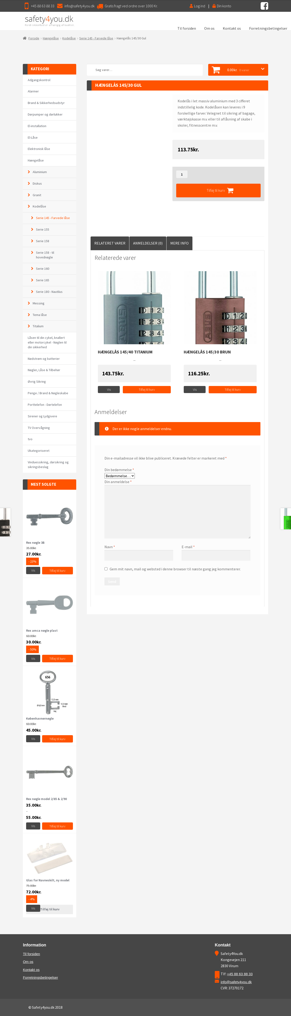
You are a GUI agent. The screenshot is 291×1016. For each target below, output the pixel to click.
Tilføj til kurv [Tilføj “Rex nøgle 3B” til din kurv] (57, 570)
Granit (37, 195)
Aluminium (40, 172)
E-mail (188, 546)
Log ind (197, 6)
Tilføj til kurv (216, 190)
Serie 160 (42, 268)
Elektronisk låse (39, 149)
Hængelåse (51, 38)
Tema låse (40, 315)
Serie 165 (42, 280)
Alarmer (33, 91)
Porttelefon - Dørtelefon (45, 404)
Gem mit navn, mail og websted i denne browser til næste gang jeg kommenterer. (175, 569)
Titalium (38, 326)
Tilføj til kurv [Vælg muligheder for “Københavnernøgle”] (57, 739)
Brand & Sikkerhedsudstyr (46, 103)
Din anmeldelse (118, 481)
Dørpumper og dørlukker (45, 114)
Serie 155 (42, 229)
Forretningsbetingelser (268, 28)
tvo (30, 439)
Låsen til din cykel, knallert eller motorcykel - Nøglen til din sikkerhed (47, 342)
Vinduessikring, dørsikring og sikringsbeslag (48, 464)
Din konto (221, 6)
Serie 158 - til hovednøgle (45, 254)
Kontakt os (232, 28)
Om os (209, 28)
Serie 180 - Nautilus (49, 292)
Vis (109, 389)
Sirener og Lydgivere (42, 416)
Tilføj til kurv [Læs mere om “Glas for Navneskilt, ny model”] (50, 909)
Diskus (37, 183)
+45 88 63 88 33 (42, 6)
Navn (109, 546)
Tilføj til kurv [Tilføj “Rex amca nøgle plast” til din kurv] (57, 658)
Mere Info (179, 243)
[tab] (110, 243)
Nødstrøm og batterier (44, 359)
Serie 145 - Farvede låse (96, 38)
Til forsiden (186, 28)
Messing (38, 303)
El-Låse (33, 137)
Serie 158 (42, 241)
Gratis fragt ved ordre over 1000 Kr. (131, 6)
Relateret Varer (109, 243)
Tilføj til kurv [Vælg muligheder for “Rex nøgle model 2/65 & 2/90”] (57, 826)
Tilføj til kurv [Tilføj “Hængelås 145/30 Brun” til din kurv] (233, 389)
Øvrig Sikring (37, 381)
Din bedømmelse (119, 469)
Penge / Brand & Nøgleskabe (48, 393)
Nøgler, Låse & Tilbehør (44, 370)
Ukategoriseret (38, 450)
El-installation (37, 126)
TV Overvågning (39, 428)
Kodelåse (69, 38)
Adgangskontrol (39, 80)
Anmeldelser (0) (148, 243)
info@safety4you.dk (79, 6)
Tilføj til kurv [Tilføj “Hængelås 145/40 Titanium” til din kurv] (147, 389)
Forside (33, 38)
